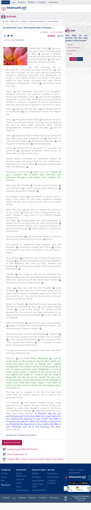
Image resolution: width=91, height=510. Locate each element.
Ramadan (36, 477)
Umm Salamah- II (17, 454)
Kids (3, 481)
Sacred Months (39, 490)
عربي (13, 2)
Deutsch (31, 2)
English (5, 2)
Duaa (18, 487)
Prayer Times (53, 477)
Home (5, 21)
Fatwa (3, 477)
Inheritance (52, 473)
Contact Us (72, 470)
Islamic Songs (22, 490)
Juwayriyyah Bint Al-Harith (22, 449)
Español (21, 2)
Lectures (20, 480)
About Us (81, 470)
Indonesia (53, 2)
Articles (8, 16)
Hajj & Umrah (38, 481)
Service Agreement (74, 473)
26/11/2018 (58, 32)
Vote (73, 59)
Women (35, 473)
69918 (45, 32)
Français (42, 2)
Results (79, 59)
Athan (19, 483)
